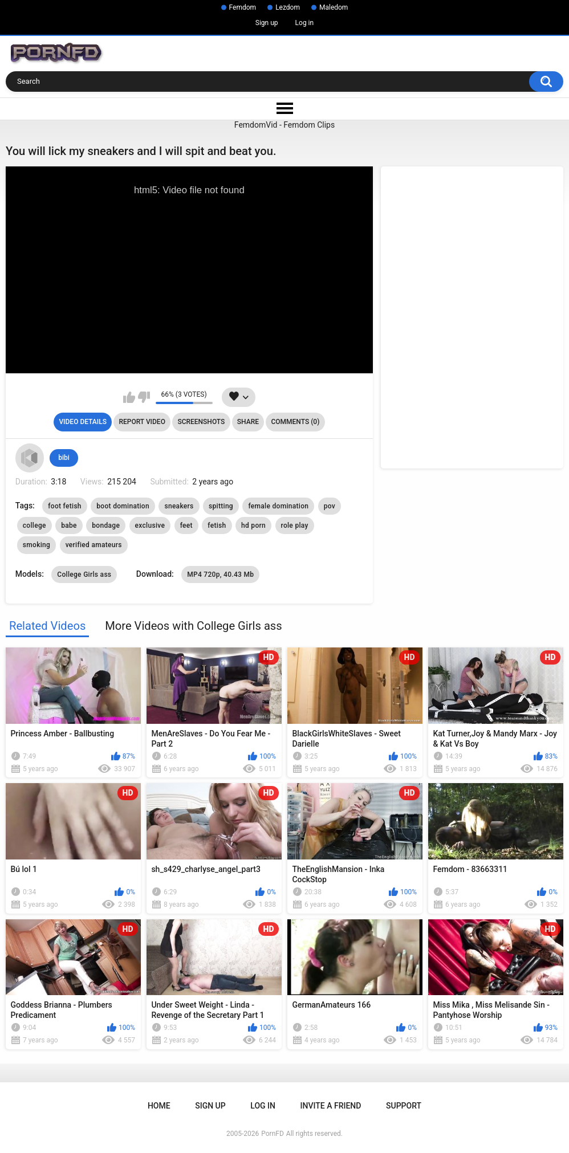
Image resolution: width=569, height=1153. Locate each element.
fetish (217, 525)
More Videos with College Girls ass (193, 626)
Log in (304, 23)
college (34, 525)
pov (329, 506)
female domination (278, 506)
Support (403, 1105)
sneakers (178, 506)
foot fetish (65, 506)
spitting (221, 506)
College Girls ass (84, 574)
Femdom (243, 7)
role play (294, 525)
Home (159, 1105)
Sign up (266, 23)
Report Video (142, 422)
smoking (36, 545)
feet (186, 525)
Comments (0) (295, 422)
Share (248, 422)
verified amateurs (94, 545)
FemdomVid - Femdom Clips (284, 124)
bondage (106, 525)
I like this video (129, 397)
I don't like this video (144, 397)
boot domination (122, 506)
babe (69, 525)
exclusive (150, 525)
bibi (64, 458)
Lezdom (287, 7)
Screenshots (201, 422)
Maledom (333, 7)
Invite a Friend (330, 1105)
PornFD (272, 1134)
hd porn (253, 525)
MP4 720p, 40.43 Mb (220, 574)
